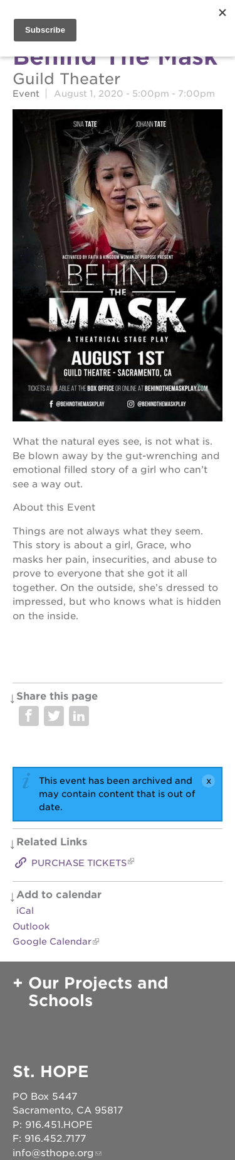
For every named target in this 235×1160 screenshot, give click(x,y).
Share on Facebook (29, 716)
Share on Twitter (54, 716)
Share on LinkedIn (79, 716)
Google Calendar (52, 941)
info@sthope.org (53, 1153)
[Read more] (117, 267)
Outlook (31, 926)
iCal (25, 911)
